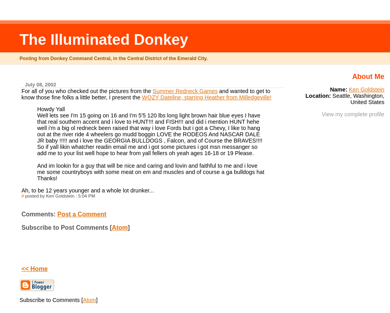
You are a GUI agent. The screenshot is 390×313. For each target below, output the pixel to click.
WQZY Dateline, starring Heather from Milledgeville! (207, 97)
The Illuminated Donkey (104, 39)
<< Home (35, 268)
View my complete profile (353, 114)
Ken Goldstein (366, 89)
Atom (120, 227)
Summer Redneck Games (185, 91)
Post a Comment (81, 214)
